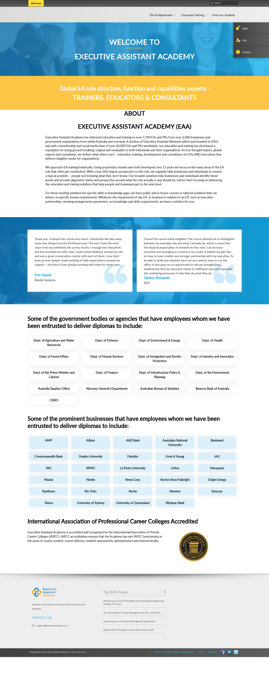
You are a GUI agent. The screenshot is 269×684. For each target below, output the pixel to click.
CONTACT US (42, 617)
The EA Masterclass (161, 15)
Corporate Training (192, 15)
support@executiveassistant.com (51, 625)
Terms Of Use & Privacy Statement (174, 652)
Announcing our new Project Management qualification (129, 621)
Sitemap (212, 652)
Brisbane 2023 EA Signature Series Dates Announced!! (128, 629)
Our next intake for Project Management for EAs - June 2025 (131, 612)
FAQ (200, 652)
